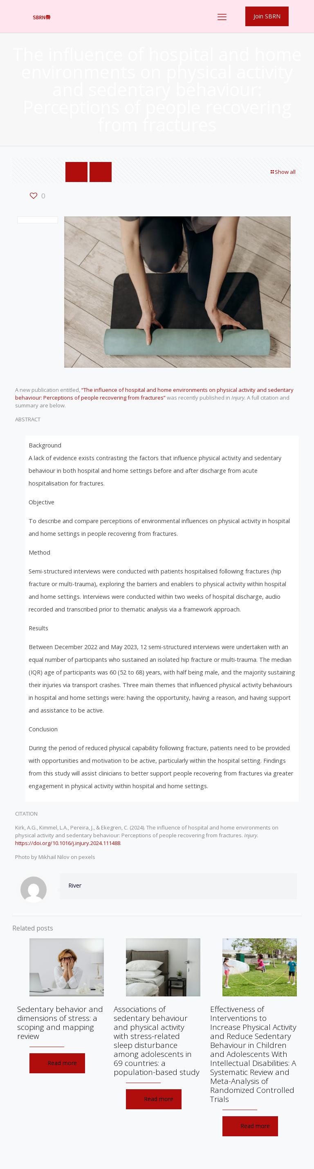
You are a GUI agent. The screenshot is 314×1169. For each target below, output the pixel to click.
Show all (282, 171)
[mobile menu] (222, 16)
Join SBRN (266, 16)
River (74, 885)
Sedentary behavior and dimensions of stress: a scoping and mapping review (60, 1022)
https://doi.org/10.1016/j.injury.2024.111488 (67, 843)
